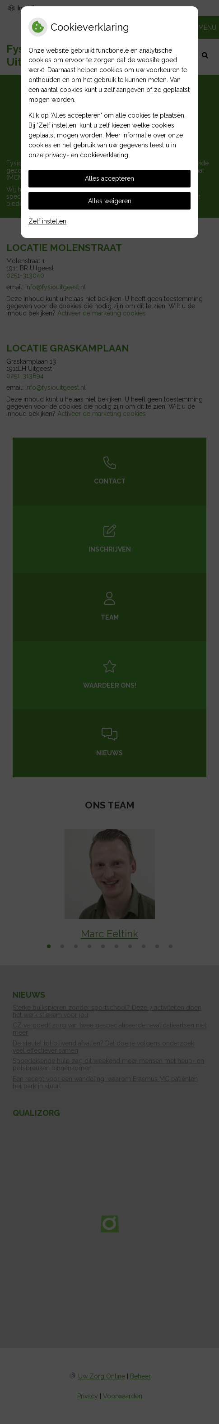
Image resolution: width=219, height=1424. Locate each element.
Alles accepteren (109, 178)
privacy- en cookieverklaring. (87, 155)
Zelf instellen (47, 221)
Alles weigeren (109, 201)
